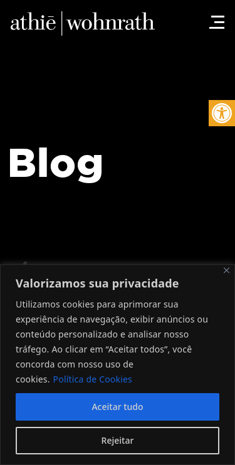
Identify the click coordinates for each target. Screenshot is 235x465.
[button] (222, 113)
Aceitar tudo (117, 406)
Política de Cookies (92, 379)
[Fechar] (226, 270)
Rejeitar (118, 440)
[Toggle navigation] (215, 15)
